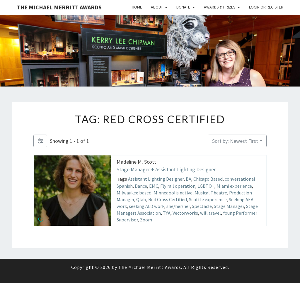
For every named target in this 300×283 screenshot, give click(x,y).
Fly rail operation (177, 186)
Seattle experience (208, 199)
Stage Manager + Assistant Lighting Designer (166, 169)
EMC (153, 186)
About (157, 7)
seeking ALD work (146, 206)
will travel (210, 213)
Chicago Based (208, 179)
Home (137, 7)
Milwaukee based (134, 192)
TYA (167, 213)
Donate (183, 7)
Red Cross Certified (167, 199)
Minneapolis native (173, 192)
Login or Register (266, 7)
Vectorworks (185, 213)
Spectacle (202, 206)
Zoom (146, 220)
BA (188, 179)
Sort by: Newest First (235, 141)
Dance (141, 186)
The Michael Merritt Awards (59, 7)
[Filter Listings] (40, 141)
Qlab (141, 199)
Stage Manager (229, 206)
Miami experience (234, 186)
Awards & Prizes (220, 7)
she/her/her (178, 206)
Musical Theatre (211, 192)
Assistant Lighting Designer (156, 179)
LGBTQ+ (205, 186)
